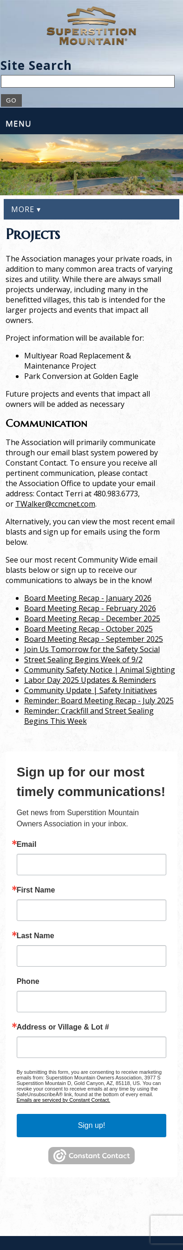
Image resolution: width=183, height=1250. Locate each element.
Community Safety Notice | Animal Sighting (99, 670)
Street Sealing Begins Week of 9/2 (83, 659)
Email (27, 844)
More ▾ (26, 209)
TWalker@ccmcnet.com (55, 504)
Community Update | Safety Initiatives (90, 690)
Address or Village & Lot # (63, 1027)
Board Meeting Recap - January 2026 (87, 598)
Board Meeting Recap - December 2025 (92, 618)
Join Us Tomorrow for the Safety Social (92, 649)
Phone (28, 981)
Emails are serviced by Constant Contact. (64, 1100)
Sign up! (91, 1125)
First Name (36, 890)
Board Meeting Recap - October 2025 (88, 629)
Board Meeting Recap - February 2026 (90, 608)
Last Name (35, 936)
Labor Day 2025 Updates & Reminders (90, 680)
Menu (19, 123)
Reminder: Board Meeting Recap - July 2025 (99, 700)
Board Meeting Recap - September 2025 (93, 639)
